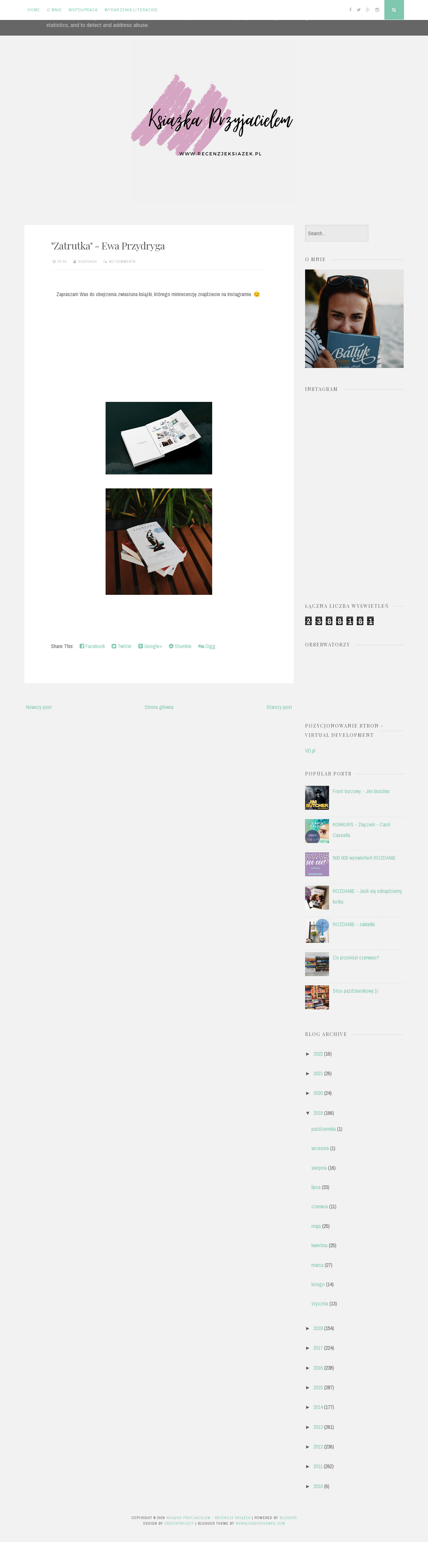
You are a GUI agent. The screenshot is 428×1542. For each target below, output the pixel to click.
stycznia (319, 1303)
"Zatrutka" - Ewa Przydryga (108, 245)
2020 (318, 1093)
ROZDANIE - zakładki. (354, 924)
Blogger (288, 1517)
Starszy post (279, 707)
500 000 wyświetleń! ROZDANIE (364, 857)
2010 (318, 1486)
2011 (317, 1466)
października (323, 1128)
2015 (318, 1387)
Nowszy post (39, 707)
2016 (318, 1367)
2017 (318, 1347)
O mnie (54, 10)
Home (34, 10)
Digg (206, 646)
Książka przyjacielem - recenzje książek (208, 1517)
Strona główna (159, 707)
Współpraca (83, 10)
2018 (318, 1328)
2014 (318, 1407)
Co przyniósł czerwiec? (356, 957)
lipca (315, 1187)
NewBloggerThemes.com (260, 1523)
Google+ (150, 646)
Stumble (180, 646)
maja (316, 1226)
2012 (318, 1446)
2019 (318, 1112)
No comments (122, 261)
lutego (318, 1284)
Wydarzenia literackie (131, 10)
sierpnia (319, 1167)
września (320, 1148)
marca (317, 1265)
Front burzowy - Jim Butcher (361, 791)
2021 (318, 1073)
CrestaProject (179, 1523)
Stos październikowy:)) (355, 990)
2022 (318, 1053)
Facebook (92, 646)
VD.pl (310, 750)
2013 (318, 1427)
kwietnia (319, 1245)
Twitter (122, 646)
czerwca (319, 1206)
